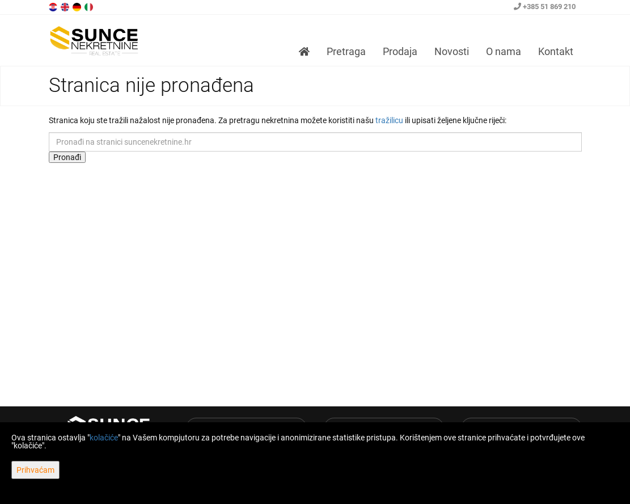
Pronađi (67, 157)
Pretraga (346, 51)
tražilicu (389, 120)
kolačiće (104, 437)
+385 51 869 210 (545, 6)
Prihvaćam (35, 469)
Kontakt (555, 51)
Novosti (451, 51)
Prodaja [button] (400, 51)
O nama (503, 51)
